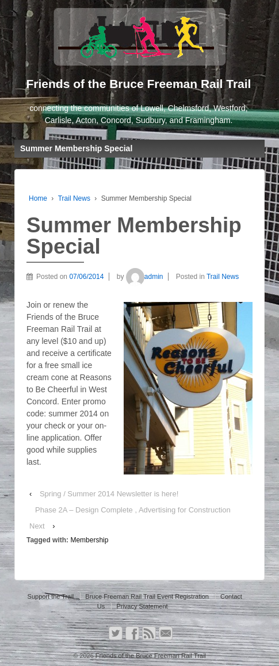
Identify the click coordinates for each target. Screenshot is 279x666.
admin (144, 277)
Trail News (74, 198)
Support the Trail (51, 596)
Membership (89, 540)
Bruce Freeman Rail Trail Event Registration (147, 596)
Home (38, 198)
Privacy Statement (141, 606)
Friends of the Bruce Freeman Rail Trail (150, 655)
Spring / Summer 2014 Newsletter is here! (109, 493)
